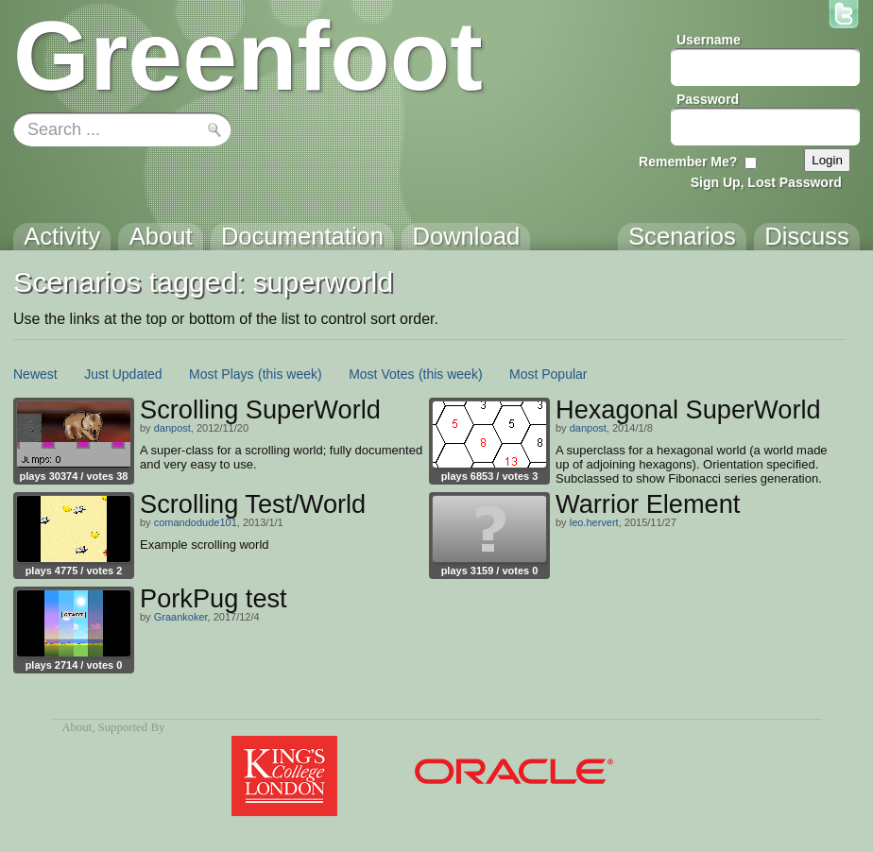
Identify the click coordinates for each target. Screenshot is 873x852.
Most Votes (381, 374)
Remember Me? (688, 161)
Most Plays (221, 374)
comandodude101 (195, 522)
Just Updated (123, 374)
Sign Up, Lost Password (766, 182)
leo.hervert (594, 522)
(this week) (290, 374)
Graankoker (181, 616)
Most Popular (548, 374)
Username (708, 39)
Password (707, 99)
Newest (35, 374)
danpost (172, 428)
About (76, 727)
